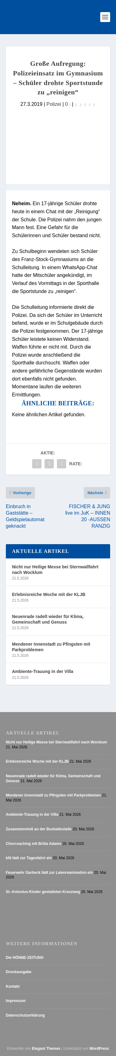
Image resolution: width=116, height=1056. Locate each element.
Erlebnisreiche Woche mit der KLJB (48, 594)
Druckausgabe (19, 972)
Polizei (53, 104)
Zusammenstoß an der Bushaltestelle (39, 829)
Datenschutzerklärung (25, 1015)
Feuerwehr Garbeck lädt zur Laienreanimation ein (49, 872)
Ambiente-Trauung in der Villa (42, 671)
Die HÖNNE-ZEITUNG (25, 957)
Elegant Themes (46, 1048)
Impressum (16, 1001)
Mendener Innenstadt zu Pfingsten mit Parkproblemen (51, 647)
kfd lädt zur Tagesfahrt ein (29, 858)
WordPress (99, 1048)
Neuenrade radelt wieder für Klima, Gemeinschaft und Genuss (48, 619)
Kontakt (13, 986)
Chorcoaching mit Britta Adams (34, 844)
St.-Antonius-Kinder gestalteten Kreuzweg (43, 892)
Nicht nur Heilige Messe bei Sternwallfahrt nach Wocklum (55, 569)
